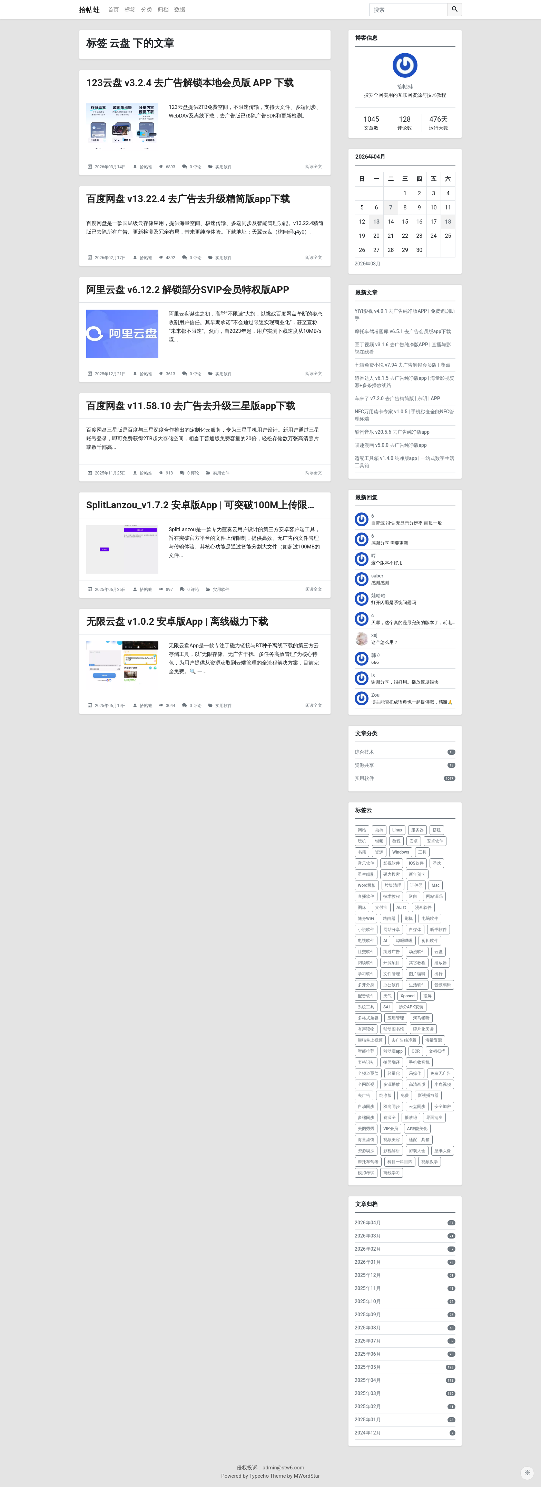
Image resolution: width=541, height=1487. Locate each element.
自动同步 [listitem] (366, 1106)
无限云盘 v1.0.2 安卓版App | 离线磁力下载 (177, 621)
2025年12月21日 (110, 373)
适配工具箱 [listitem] (419, 1139)
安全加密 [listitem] (442, 1106)
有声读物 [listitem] (366, 1029)
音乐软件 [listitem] (366, 863)
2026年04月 (368, 1222)
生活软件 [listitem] (417, 984)
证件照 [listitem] (416, 885)
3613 (170, 373)
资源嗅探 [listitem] (366, 1150)
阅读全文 (313, 166)
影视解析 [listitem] (391, 1150)
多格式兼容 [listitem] (368, 1018)
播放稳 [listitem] (411, 1117)
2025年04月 (368, 1380)
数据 (179, 9)
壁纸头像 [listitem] (442, 1150)
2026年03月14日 (110, 166)
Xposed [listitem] (408, 996)
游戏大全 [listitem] (417, 1150)
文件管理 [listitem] (391, 973)
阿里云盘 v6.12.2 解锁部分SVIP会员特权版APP (187, 289)
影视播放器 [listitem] (428, 1095)
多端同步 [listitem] (366, 1117)
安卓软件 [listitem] (435, 841)
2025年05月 (368, 1367)
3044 (170, 705)
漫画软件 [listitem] (423, 907)
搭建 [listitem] (437, 830)
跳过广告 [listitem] (391, 951)
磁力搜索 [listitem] (391, 874)
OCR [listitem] (416, 1051)
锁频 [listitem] (379, 841)
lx (373, 675)
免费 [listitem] (405, 1095)
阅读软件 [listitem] (366, 962)
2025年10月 (368, 1301)
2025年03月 (368, 1393)
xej (374, 635)
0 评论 (195, 166)
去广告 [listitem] (364, 1095)
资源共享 (364, 765)
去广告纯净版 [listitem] (404, 1040)
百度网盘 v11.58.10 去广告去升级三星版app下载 (191, 406)
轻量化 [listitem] (393, 1073)
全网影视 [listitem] (366, 1084)
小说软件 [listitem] (366, 929)
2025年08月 (368, 1327)
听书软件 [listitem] (438, 929)
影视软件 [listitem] (391, 863)
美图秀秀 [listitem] (366, 1128)
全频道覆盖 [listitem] (368, 1073)
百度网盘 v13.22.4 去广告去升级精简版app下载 (188, 199)
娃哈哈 (378, 595)
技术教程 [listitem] (391, 896)
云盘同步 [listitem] (417, 1106)
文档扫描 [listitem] (437, 1051)
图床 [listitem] (362, 907)
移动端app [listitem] (393, 1051)
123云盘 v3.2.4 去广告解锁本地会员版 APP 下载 (190, 82)
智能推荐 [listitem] (366, 1051)
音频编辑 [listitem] (442, 984)
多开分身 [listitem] (366, 984)
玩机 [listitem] (362, 841)
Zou (375, 695)
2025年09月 (368, 1314)
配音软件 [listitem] (366, 996)
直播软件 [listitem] (366, 896)
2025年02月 (368, 1406)
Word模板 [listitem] (367, 885)
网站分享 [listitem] (391, 929)
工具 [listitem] (422, 852)
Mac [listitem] (436, 885)
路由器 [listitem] (389, 918)
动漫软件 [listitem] (417, 951)
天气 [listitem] (387, 996)
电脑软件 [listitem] (430, 918)
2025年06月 (368, 1354)
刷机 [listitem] (408, 918)
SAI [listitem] (386, 1007)
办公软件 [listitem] (391, 984)
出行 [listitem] (438, 973)
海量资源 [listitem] (433, 1040)
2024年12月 (368, 1433)
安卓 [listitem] (414, 841)
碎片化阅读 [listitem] (423, 1029)
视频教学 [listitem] (429, 1161)
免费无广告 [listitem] (440, 1073)
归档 (163, 9)
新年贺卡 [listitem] (417, 874)
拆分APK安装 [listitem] (411, 1007)
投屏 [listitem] (427, 996)
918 (169, 473)
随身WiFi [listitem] (366, 918)
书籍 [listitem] (362, 852)
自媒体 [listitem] (415, 929)
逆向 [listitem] (413, 896)
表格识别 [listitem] (366, 1062)
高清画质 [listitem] (417, 1084)
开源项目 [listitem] (391, 962)
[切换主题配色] (527, 1473)
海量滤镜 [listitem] (366, 1139)
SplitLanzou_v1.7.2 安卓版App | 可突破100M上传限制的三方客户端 (230, 505)
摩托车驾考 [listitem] (368, 1161)
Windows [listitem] (400, 852)
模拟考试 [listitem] (366, 1172)
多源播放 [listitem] (391, 1084)
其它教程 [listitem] (417, 962)
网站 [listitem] (362, 830)
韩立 (376, 655)
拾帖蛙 (89, 10)
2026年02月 (368, 1249)
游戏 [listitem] (437, 863)
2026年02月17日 (110, 257)
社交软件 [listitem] (366, 951)
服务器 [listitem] (417, 830)
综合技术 (364, 752)
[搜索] (408, 9)
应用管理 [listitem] (395, 1018)
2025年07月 (368, 1341)
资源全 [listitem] (389, 1117)
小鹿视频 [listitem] (442, 1084)
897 (169, 589)
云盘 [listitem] (438, 951)
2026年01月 (368, 1262)
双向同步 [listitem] (391, 1106)
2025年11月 (368, 1288)
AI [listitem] (385, 940)
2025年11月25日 (110, 473)
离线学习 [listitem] (391, 1172)
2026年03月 (368, 263)
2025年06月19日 (110, 705)
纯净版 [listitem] (385, 1095)
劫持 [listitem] (379, 830)
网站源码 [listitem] (434, 896)
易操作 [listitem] (415, 1073)
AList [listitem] (401, 907)
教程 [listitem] (396, 841)
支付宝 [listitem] (381, 907)
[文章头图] (122, 127)
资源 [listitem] (379, 852)
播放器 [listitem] (440, 962)
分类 (146, 9)
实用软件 (223, 166)
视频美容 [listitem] (391, 1139)
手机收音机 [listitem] (419, 1062)
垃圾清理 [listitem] (393, 885)
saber (377, 575)
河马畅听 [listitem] (421, 1018)
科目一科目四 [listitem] (399, 1161)
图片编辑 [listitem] (417, 973)
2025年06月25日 (110, 589)
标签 (130, 9)
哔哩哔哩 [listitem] (404, 940)
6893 (170, 166)
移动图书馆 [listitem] (393, 1029)
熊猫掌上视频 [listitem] (370, 1040)
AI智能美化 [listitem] (417, 1128)
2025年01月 (368, 1419)
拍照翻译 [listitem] (391, 1062)
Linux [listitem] (397, 830)
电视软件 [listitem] (366, 940)
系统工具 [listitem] (366, 1007)
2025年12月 (368, 1275)
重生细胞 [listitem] (366, 874)
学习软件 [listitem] (366, 973)
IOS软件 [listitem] (416, 863)
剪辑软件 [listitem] (430, 940)
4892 (170, 257)
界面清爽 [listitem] (434, 1117)
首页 (113, 9)
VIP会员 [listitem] (390, 1128)
